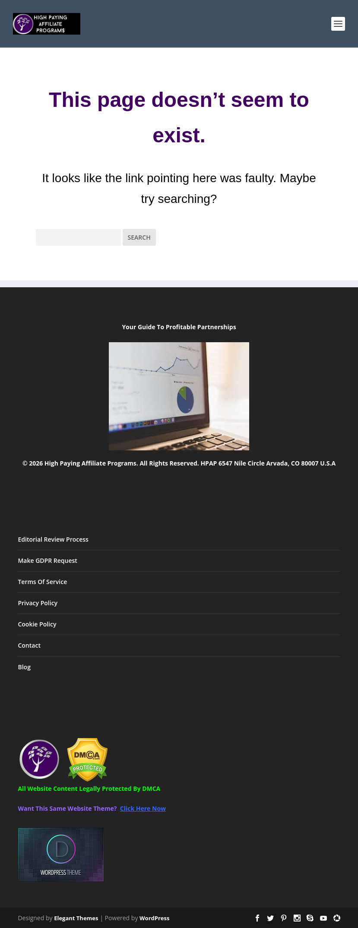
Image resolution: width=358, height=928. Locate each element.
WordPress (154, 918)
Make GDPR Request (47, 560)
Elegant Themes (76, 918)
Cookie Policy (37, 624)
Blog (24, 667)
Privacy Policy (37, 603)
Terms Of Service (42, 582)
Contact (29, 645)
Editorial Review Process (53, 539)
